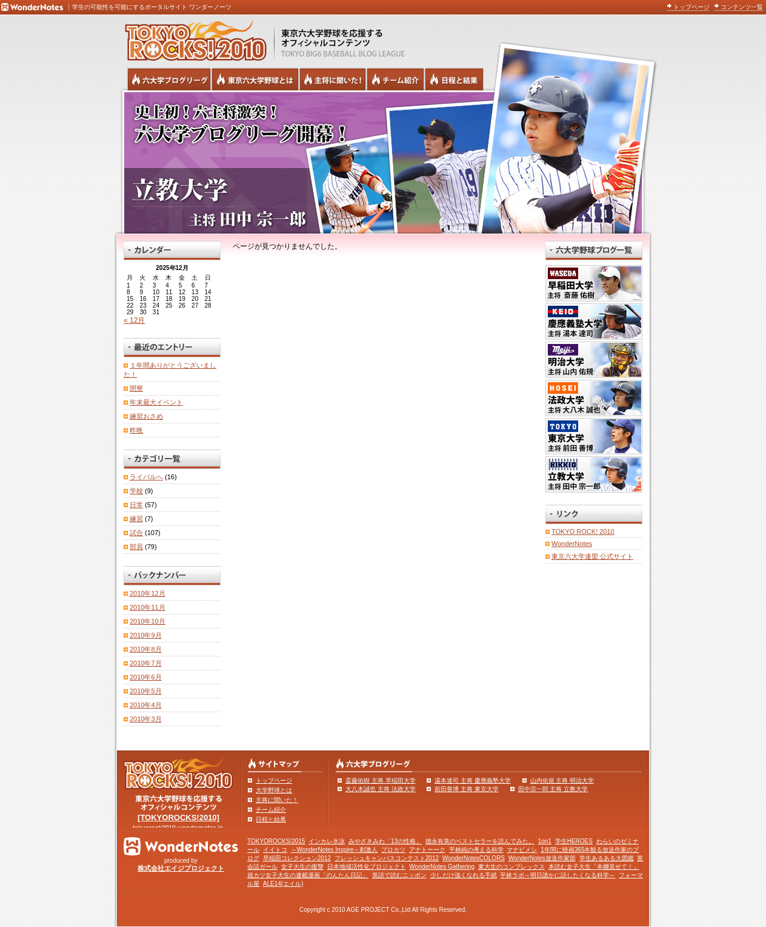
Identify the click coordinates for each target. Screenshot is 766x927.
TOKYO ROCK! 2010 (582, 531)
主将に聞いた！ (277, 800)
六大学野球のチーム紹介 (395, 79)
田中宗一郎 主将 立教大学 (553, 789)
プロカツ (393, 849)
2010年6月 (146, 677)
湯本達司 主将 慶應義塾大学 (473, 780)
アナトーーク (427, 849)
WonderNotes (571, 543)
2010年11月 (147, 607)
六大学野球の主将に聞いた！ (332, 79)
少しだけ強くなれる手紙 (463, 875)
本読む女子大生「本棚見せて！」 (593, 866)
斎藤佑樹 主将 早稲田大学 (380, 780)
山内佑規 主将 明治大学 (562, 780)
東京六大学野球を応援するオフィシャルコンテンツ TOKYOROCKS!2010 (192, 38)
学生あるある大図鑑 (606, 858)
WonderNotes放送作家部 (542, 858)
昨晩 (136, 430)
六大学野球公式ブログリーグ (169, 79)
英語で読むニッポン (399, 875)
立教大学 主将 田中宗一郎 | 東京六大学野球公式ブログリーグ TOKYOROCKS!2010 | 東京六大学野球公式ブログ (383, 162)
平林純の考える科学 (476, 849)
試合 (136, 532)
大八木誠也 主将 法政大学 (380, 789)
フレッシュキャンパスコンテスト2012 (387, 858)
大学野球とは (274, 790)
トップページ (691, 7)
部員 (136, 546)
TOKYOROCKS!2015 (276, 841)
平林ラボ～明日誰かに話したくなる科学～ (557, 875)
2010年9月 (146, 635)
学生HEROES (574, 841)
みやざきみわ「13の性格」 (385, 841)
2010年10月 (147, 621)
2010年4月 (146, 705)
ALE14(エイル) (283, 883)
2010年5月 (146, 691)
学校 (136, 490)
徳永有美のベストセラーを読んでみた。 (480, 841)
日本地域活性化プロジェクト (366, 866)
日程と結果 (271, 819)
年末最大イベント (156, 402)
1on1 (544, 841)
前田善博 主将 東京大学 (467, 789)
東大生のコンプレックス (511, 866)
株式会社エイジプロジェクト (181, 868)
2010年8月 (146, 649)
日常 (136, 504)
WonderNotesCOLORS (473, 858)
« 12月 (134, 320)
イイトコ (275, 849)
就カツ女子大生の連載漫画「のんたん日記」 (307, 875)
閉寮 (136, 388)
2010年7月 (146, 663)
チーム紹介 (271, 809)
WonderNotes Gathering (442, 866)
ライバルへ (146, 476)
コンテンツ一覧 (742, 7)
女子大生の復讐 (302, 866)
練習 (136, 518)
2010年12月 (147, 593)
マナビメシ (522, 849)
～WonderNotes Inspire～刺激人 (334, 849)
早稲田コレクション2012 (297, 858)
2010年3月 (146, 719)
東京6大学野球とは (255, 79)
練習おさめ (146, 416)
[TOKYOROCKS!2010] (178, 817)
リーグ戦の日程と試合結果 (454, 79)
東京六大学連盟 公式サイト (592, 556)
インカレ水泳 (326, 841)
